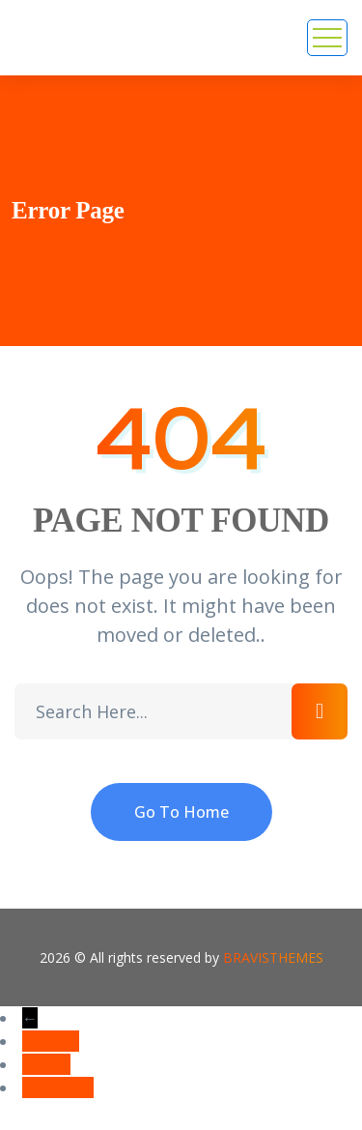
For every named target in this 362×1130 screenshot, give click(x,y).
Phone (55, 1041)
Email (51, 1064)
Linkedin (63, 1087)
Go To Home (181, 812)
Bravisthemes (273, 957)
